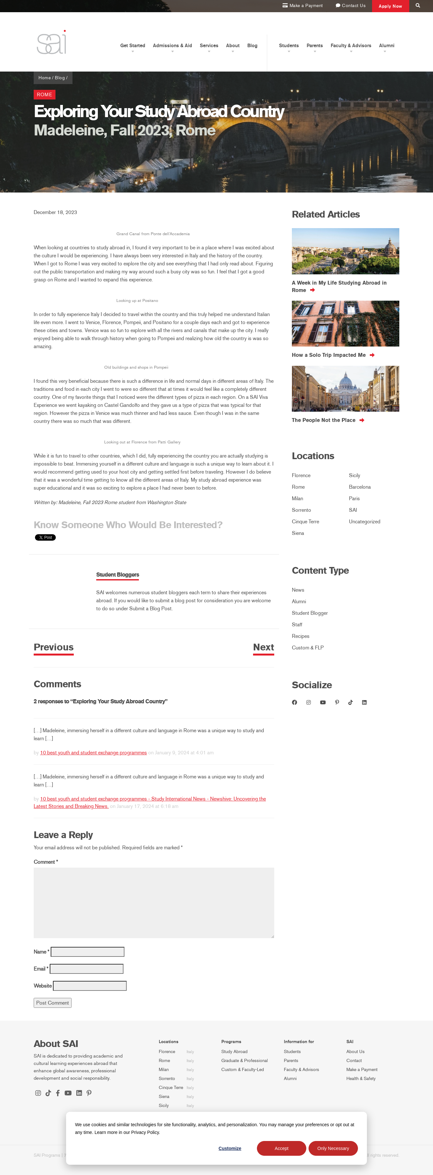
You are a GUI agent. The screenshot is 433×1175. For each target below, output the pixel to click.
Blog (252, 45)
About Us (355, 1051)
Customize (230, 1148)
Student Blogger (310, 613)
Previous (54, 647)
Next (263, 647)
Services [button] (209, 45)
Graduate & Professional (244, 1060)
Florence (301, 475)
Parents (291, 1060)
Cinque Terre (305, 522)
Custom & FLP (308, 648)
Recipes (301, 636)
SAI (353, 510)
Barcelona (360, 487)
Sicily (354, 475)
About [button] (233, 45)
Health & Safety (361, 1078)
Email (41, 969)
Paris (354, 498)
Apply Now (391, 6)
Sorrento (301, 510)
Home (44, 78)
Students (292, 1051)
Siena (298, 533)
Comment (46, 862)
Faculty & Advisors (301, 1069)
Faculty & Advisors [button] (351, 45)
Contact (354, 1060)
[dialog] (216, 1138)
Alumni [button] (387, 45)
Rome (44, 95)
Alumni (299, 601)
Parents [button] (315, 45)
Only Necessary (333, 1148)
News (298, 590)
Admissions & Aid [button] (172, 45)
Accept (282, 1148)
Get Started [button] (132, 45)
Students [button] (289, 45)
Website (43, 986)
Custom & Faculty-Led (242, 1069)
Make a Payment (362, 1069)
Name (41, 952)
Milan (297, 498)
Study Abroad (234, 1051)
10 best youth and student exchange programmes (93, 753)
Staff (297, 625)
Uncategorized (364, 522)
